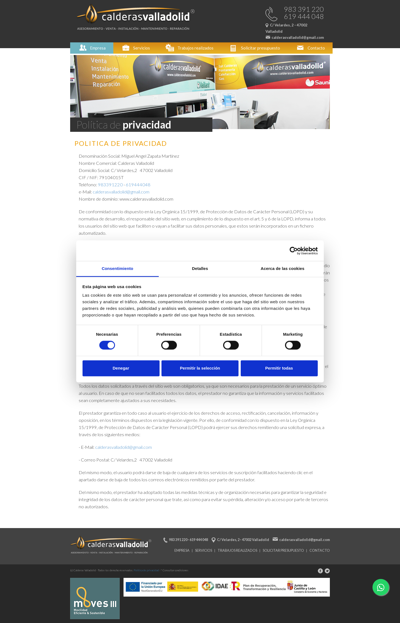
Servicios (135, 48)
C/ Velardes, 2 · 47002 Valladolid (243, 540)
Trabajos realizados (189, 48)
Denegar (121, 368)
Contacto (310, 48)
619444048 (138, 184)
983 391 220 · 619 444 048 (188, 540)
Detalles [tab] (200, 268)
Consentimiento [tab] (117, 268)
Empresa (92, 48)
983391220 (110, 184)
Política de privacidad (146, 570)
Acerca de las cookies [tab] (283, 268)
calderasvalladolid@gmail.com (121, 192)
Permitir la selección (200, 368)
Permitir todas (279, 368)
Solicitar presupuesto (254, 48)
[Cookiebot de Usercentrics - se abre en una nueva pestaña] (294, 251)
